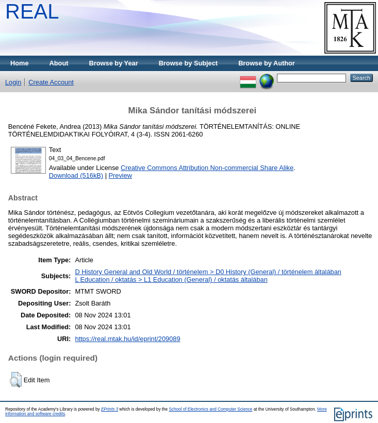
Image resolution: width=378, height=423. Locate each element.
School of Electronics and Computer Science (210, 409)
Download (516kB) (76, 175)
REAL (32, 11)
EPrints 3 (109, 409)
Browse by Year (113, 63)
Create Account (51, 82)
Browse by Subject (188, 63)
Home (19, 63)
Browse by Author (266, 63)
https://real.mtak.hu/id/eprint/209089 (127, 339)
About (59, 63)
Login (13, 82)
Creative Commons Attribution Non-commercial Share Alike (207, 168)
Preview (121, 175)
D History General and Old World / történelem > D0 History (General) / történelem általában (208, 272)
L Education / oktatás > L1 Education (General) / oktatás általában (171, 279)
